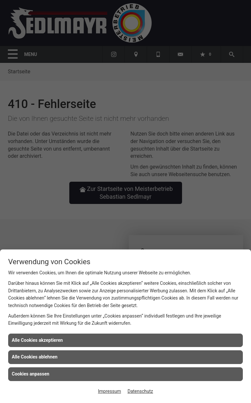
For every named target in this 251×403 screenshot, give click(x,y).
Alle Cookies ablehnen (35, 356)
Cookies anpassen (30, 373)
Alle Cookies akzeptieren (37, 340)
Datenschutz (140, 391)
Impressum (109, 391)
